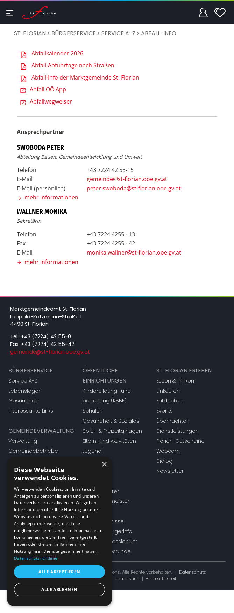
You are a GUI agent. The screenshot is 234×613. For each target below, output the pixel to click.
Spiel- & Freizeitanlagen (112, 430)
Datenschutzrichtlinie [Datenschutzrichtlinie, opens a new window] (35, 558)
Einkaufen (168, 390)
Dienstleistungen (177, 430)
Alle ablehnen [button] (59, 589)
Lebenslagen (25, 390)
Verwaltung (22, 441)
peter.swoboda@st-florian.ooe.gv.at (134, 188)
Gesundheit (23, 400)
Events (164, 410)
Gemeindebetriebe (33, 450)
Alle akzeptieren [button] (59, 572)
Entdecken (169, 400)
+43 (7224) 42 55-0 (46, 336)
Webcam (168, 450)
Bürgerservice (73, 33)
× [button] (104, 464)
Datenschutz (192, 572)
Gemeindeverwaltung (41, 431)
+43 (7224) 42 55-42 (47, 344)
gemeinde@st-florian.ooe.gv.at (127, 179)
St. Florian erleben (184, 370)
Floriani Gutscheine (180, 441)
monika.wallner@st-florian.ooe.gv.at (134, 252)
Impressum (126, 579)
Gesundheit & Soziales (111, 420)
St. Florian (30, 33)
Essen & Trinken (175, 380)
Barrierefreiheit (161, 579)
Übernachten (173, 420)
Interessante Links (30, 410)
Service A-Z (118, 33)
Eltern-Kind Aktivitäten (109, 441)
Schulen (93, 410)
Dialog (164, 460)
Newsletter (170, 471)
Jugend (92, 450)
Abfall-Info (158, 33)
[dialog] (59, 531)
